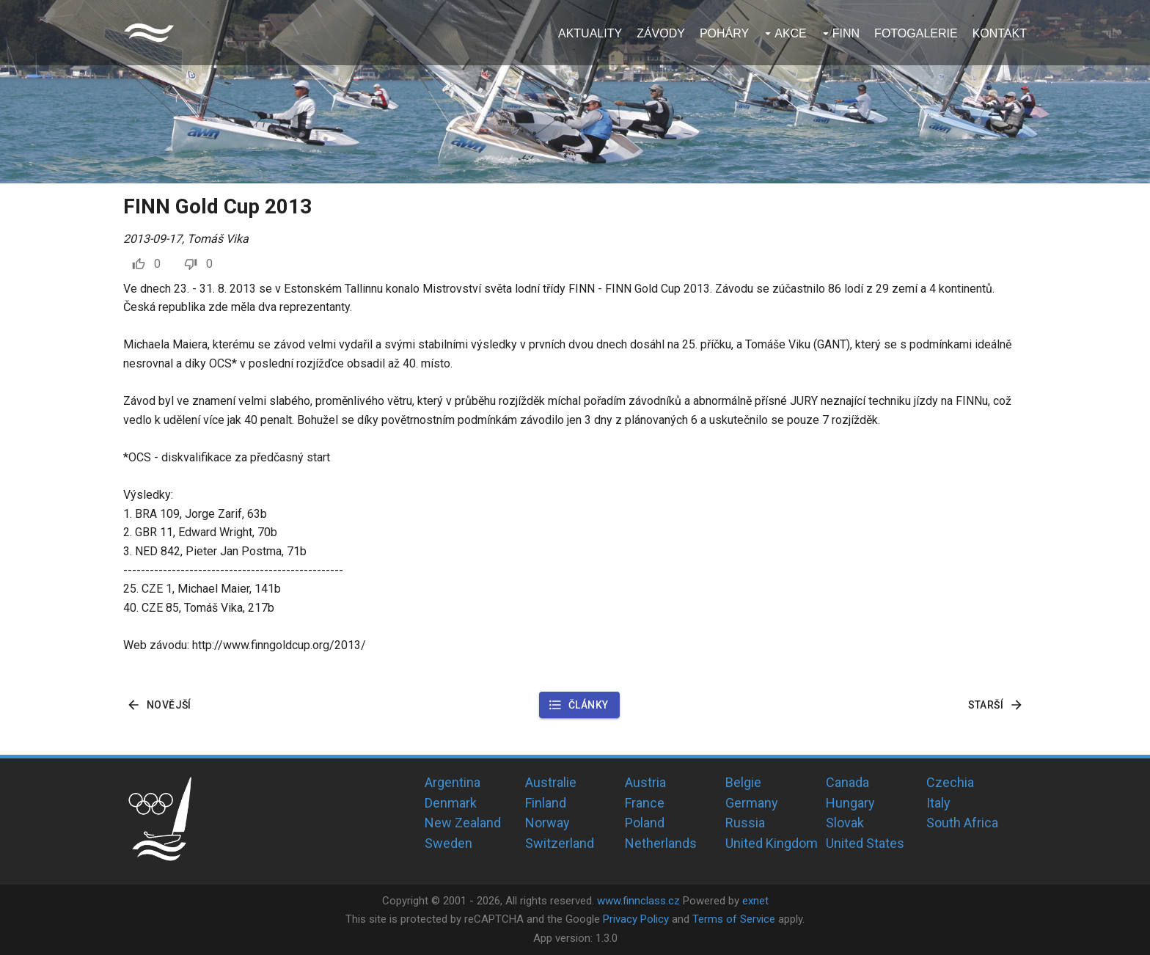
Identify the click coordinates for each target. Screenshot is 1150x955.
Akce (790, 33)
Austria (645, 782)
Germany (751, 803)
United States (865, 843)
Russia (745, 822)
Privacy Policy (636, 919)
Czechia (950, 782)
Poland (644, 822)
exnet (755, 900)
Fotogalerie (916, 33)
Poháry (724, 33)
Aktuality (590, 33)
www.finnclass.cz (638, 900)
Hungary (850, 803)
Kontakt (1000, 33)
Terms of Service (733, 919)
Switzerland (559, 843)
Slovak (845, 822)
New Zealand (463, 822)
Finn (846, 33)
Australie (550, 782)
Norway (547, 822)
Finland (545, 803)
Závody (661, 33)
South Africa (962, 822)
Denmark (451, 803)
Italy (938, 803)
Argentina (452, 782)
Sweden (448, 843)
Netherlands (661, 843)
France (644, 803)
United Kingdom (771, 843)
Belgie (743, 782)
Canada (847, 782)
